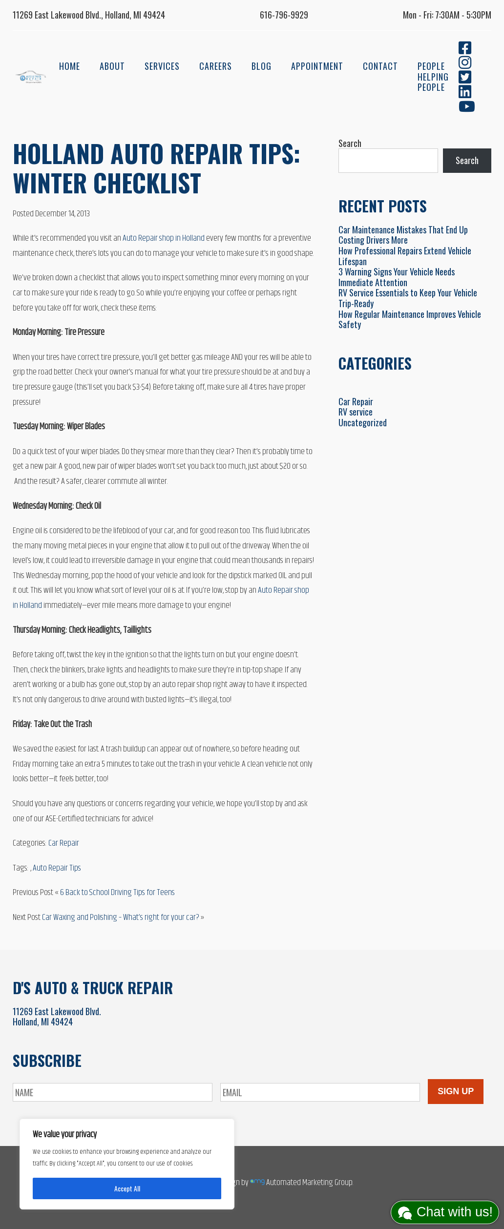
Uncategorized (362, 422)
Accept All (127, 1188)
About (112, 66)
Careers (215, 66)
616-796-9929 (284, 14)
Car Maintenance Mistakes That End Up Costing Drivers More (403, 235)
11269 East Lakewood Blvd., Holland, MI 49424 (89, 14)
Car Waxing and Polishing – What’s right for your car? (120, 917)
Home (69, 66)
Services (162, 66)
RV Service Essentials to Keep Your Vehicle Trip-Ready (407, 298)
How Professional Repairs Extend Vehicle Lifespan (404, 256)
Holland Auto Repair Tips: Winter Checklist (156, 167)
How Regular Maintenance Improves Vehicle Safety (409, 319)
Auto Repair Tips (57, 868)
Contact (380, 66)
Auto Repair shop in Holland (164, 238)
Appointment (317, 66)
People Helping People (433, 76)
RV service (355, 411)
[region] (127, 1164)
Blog (262, 66)
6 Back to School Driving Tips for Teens (117, 892)
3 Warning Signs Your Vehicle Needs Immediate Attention (396, 277)
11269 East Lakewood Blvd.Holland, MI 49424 (57, 1016)
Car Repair (63, 843)
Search (349, 143)
